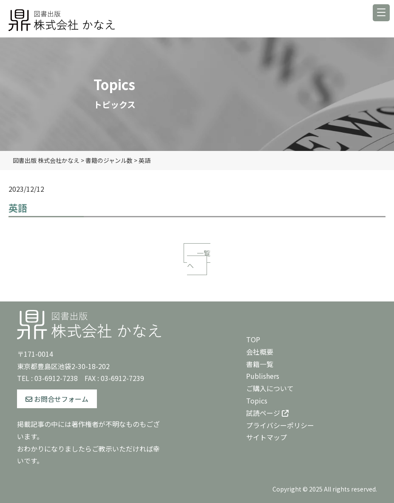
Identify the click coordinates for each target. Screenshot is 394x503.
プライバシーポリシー (280, 425)
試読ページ (267, 413)
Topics (256, 400)
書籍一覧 (259, 364)
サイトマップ (266, 437)
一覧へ (198, 259)
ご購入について (270, 388)
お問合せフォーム (57, 399)
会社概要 (259, 352)
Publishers (262, 376)
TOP (253, 339)
